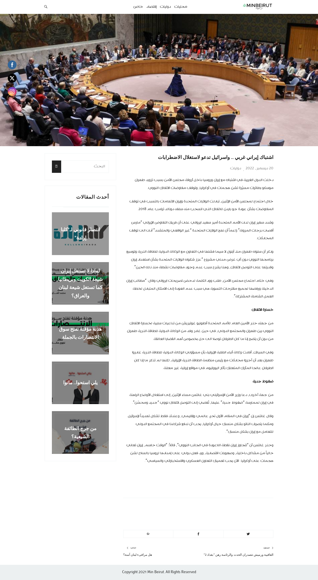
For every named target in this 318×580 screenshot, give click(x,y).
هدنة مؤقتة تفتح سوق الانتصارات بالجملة (80, 333)
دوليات (235, 168)
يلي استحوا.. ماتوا (80, 383)
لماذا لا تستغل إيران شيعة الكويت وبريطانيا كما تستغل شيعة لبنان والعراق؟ (80, 283)
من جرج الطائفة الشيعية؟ (80, 432)
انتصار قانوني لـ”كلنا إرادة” (80, 234)
